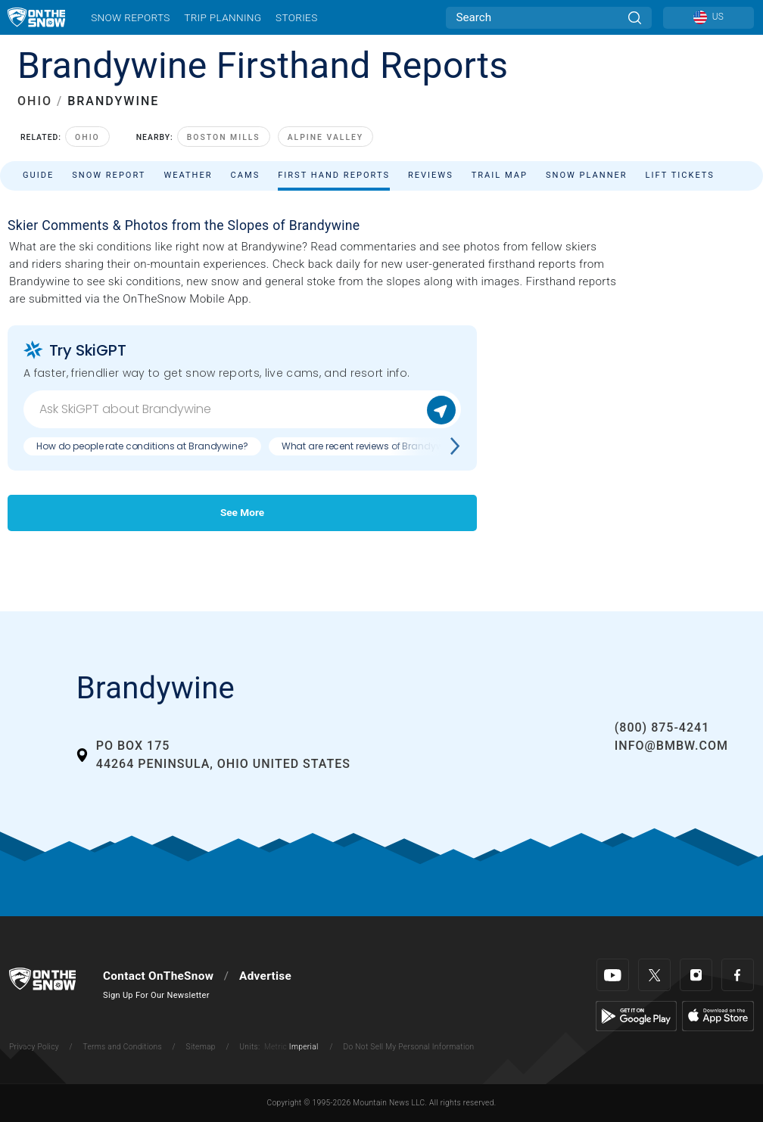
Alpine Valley (326, 137)
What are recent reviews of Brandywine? (372, 446)
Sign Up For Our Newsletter (156, 995)
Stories (296, 17)
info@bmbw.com (671, 745)
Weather (188, 175)
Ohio (87, 137)
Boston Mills (223, 137)
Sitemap (201, 1047)
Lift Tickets (680, 175)
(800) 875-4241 (662, 727)
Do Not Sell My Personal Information (408, 1047)
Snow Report (108, 175)
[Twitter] (654, 975)
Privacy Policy (34, 1047)
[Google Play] (636, 1015)
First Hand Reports (334, 175)
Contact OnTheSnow (158, 976)
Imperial (304, 1047)
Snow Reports (130, 17)
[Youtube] (612, 975)
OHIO (34, 101)
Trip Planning (222, 17)
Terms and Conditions (122, 1047)
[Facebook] (737, 975)
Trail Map (500, 175)
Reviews (430, 175)
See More (242, 512)
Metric (275, 1047)
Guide (38, 175)
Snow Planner (587, 175)
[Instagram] (696, 975)
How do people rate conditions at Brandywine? (142, 446)
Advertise (265, 976)
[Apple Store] (718, 1015)
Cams (245, 175)
